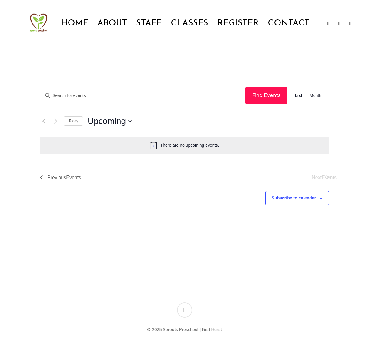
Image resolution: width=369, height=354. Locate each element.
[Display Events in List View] (298, 95)
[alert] (184, 145)
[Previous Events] (43, 121)
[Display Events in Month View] (315, 95)
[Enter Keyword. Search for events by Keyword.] (142, 95)
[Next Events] (55, 121)
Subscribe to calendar (294, 197)
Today (73, 121)
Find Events (266, 95)
